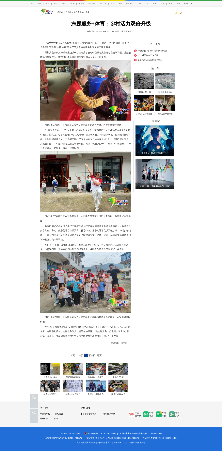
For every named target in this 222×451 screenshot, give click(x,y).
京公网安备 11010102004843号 (100, 433)
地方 (170, 4)
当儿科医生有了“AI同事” (148, 55)
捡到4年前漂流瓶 (73, 394)
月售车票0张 (118, 377)
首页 (32, 4)
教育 (120, 4)
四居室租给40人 (118, 394)
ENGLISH (188, 4)
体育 (162, 4)
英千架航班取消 (50, 394)
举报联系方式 (109, 414)
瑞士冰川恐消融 (165, 92)
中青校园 (129, 4)
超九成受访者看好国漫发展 (150, 60)
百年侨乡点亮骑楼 (144, 114)
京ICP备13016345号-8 (70, 433)
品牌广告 (44, 418)
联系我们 (59, 414)
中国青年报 (45, 414)
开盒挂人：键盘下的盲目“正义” (154, 153)
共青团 (71, 4)
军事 (154, 4)
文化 (147, 4)
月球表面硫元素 (144, 92)
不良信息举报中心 (88, 414)
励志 (139, 4)
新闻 (39, 4)
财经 (63, 4)
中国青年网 (126, 31)
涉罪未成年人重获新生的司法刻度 (155, 186)
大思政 (81, 4)
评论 (55, 4)
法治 (112, 4)
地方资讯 (78, 12)
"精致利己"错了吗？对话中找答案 (152, 51)
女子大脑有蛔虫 (50, 377)
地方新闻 (67, 12)
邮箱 (56, 418)
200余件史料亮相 (165, 114)
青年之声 (103, 4)
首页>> (60, 12)
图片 (47, 4)
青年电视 (91, 4)
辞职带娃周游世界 (96, 394)
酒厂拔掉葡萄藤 (73, 377)
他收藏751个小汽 (95, 377)
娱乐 (178, 4)
